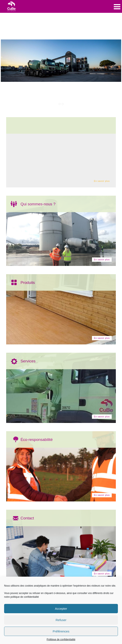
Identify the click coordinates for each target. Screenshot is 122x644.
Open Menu (117, 6)
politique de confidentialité (24, 596)
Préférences (61, 631)
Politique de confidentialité (61, 639)
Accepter (61, 608)
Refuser (61, 620)
